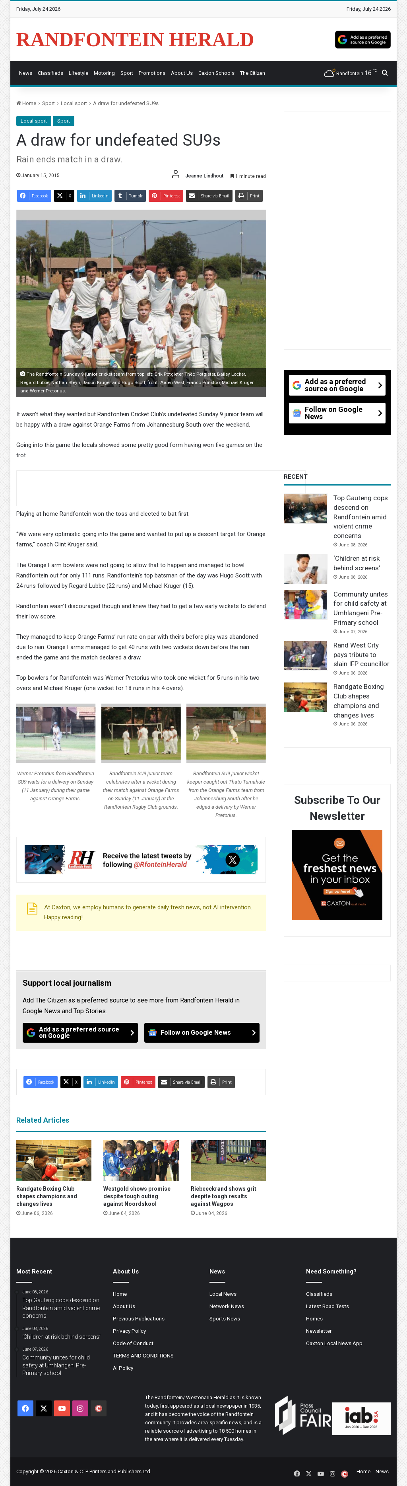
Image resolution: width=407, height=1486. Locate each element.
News (25, 73)
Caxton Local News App (334, 1343)
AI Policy (123, 1368)
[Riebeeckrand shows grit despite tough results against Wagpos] (228, 1160)
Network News (226, 1306)
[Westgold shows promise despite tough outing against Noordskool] (141, 1160)
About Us (182, 73)
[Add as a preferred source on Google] (363, 39)
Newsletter (319, 1331)
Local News (222, 1294)
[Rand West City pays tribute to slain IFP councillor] (306, 656)
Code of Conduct (133, 1343)
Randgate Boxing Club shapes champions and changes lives (46, 1196)
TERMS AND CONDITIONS (143, 1355)
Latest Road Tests (327, 1306)
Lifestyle (78, 73)
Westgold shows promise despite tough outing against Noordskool (137, 1196)
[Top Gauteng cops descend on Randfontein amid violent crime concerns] (306, 508)
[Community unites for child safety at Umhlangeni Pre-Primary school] (306, 605)
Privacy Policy (129, 1331)
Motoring (104, 73)
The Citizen (252, 73)
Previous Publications (139, 1318)
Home (26, 103)
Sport (126, 73)
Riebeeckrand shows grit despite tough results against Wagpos (223, 1196)
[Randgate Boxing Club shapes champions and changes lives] (54, 1160)
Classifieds (50, 73)
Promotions (152, 73)
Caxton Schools (216, 73)
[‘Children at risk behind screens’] (306, 569)
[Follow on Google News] (202, 1033)
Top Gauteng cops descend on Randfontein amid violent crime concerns (360, 517)
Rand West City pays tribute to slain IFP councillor (361, 654)
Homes (314, 1318)
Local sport (74, 103)
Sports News (224, 1318)
